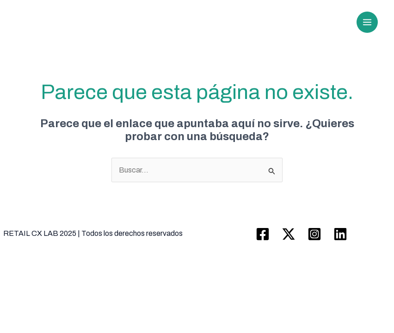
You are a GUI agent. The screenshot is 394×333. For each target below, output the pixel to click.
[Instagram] (314, 234)
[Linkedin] (340, 234)
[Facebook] (263, 234)
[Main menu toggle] (367, 22)
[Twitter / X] (289, 234)
